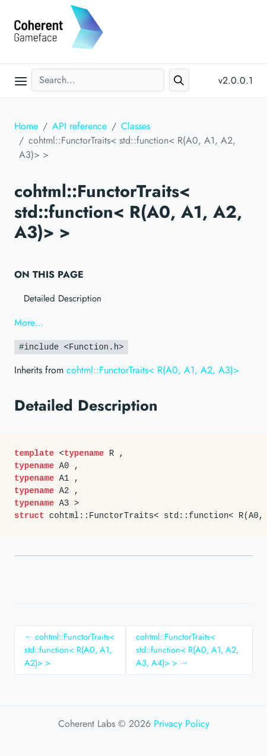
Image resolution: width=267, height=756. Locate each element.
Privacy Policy (181, 723)
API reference (79, 126)
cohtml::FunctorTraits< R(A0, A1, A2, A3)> (152, 370)
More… (28, 322)
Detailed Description (62, 298)
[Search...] (97, 80)
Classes (135, 126)
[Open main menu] (20, 81)
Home (26, 126)
